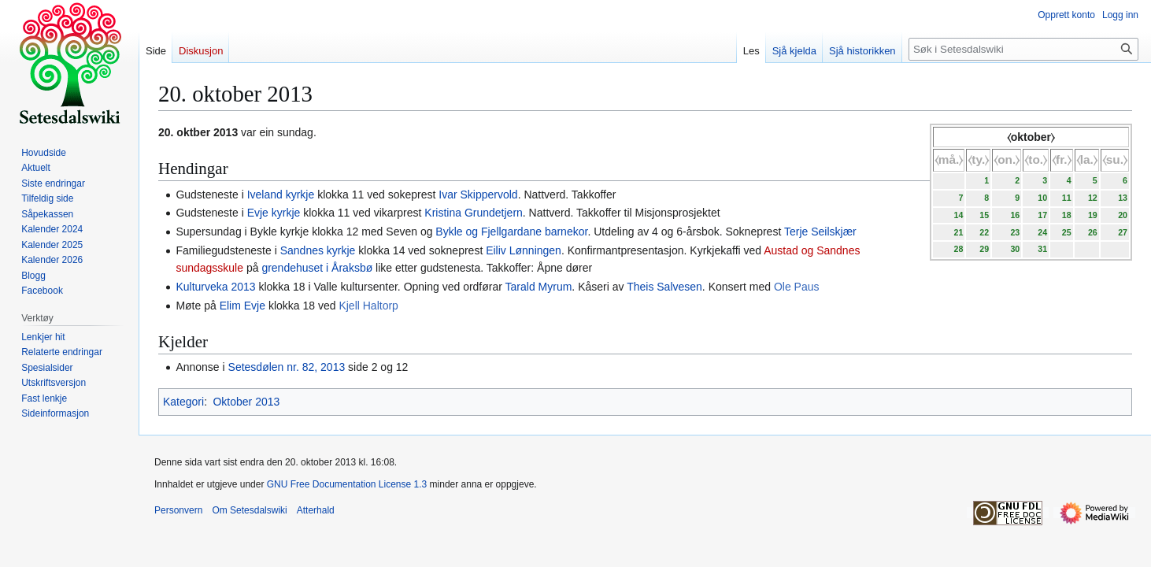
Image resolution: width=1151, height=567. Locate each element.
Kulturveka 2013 (215, 286)
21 (958, 232)
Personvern (178, 510)
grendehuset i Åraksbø (316, 267)
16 (1015, 215)
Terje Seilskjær (820, 231)
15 (984, 215)
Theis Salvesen (664, 286)
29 (984, 249)
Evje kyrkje (274, 212)
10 (1042, 197)
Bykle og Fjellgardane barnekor (511, 231)
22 (984, 232)
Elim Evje (242, 305)
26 (1092, 232)
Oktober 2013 (246, 401)
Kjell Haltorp (368, 305)
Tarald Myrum (538, 286)
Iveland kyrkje (281, 194)
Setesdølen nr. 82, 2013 (287, 367)
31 (1042, 249)
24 (1042, 232)
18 (1066, 215)
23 (1015, 232)
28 (958, 249)
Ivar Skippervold (478, 194)
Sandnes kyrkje (318, 250)
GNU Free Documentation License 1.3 (347, 484)
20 (1122, 215)
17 (1042, 215)
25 (1066, 232)
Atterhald (316, 510)
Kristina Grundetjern (473, 212)
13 (1122, 197)
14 (958, 215)
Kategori (183, 401)
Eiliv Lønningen (523, 250)
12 (1092, 197)
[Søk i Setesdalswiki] (1023, 49)
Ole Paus (797, 286)
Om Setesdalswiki (249, 510)
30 (1015, 249)
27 (1122, 232)
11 (1066, 197)
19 (1092, 215)
